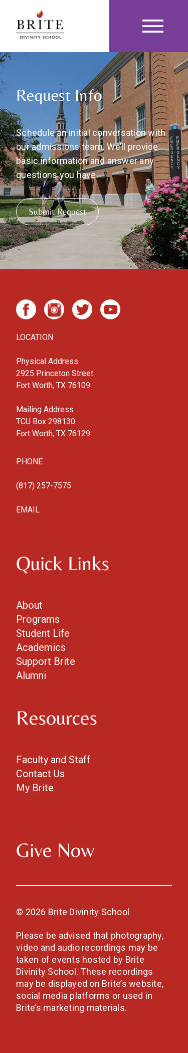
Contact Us (40, 774)
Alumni (31, 675)
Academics (41, 647)
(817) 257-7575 (43, 485)
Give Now (55, 849)
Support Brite (45, 661)
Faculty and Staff (53, 760)
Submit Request (57, 211)
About (29, 605)
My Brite (35, 788)
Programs (38, 619)
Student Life (43, 633)
